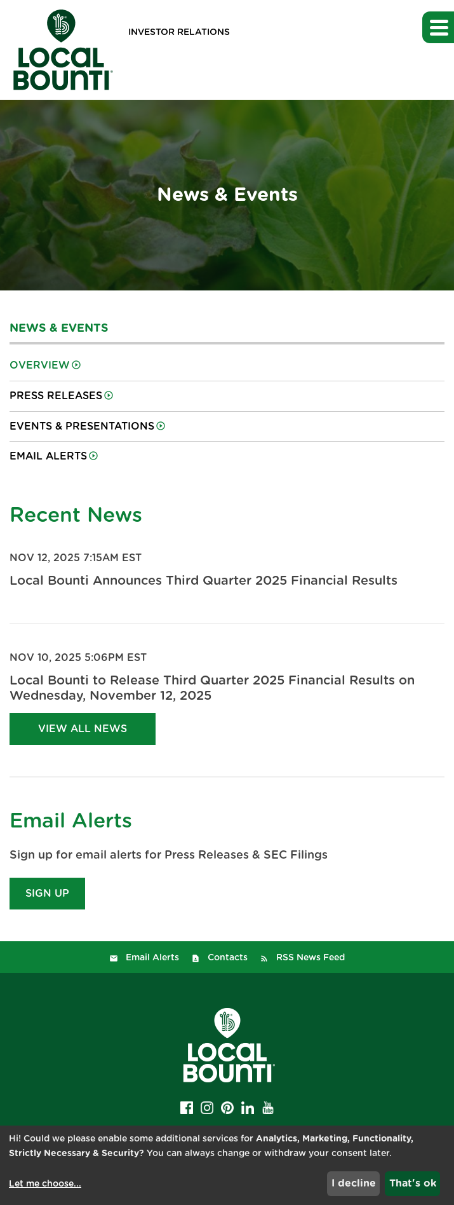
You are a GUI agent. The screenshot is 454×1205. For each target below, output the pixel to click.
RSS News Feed (310, 957)
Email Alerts (48, 456)
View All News (82, 729)
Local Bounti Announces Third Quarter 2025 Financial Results (203, 581)
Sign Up (47, 893)
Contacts (228, 957)
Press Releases (56, 396)
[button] (438, 27)
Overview (40, 365)
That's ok (412, 1183)
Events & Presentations (82, 426)
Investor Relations (179, 32)
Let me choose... (45, 1184)
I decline (353, 1183)
